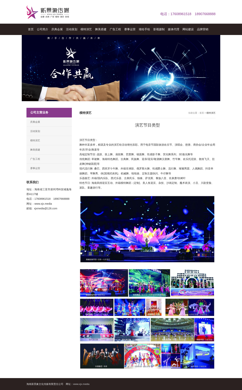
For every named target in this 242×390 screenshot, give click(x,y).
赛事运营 (35, 168)
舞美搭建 (35, 149)
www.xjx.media (81, 384)
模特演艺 (35, 140)
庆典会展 (35, 121)
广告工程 (35, 159)
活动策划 (35, 131)
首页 (201, 113)
